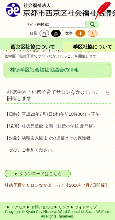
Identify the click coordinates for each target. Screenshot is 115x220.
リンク (64, 207)
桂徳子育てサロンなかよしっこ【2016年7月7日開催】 (57, 185)
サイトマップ (86, 207)
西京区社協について (33, 46)
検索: (45, 24)
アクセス (18, 207)
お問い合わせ (42, 207)
